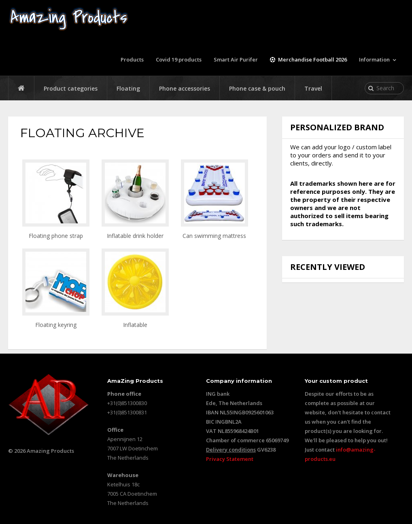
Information (374, 59)
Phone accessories (184, 88)
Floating (128, 88)
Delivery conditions (231, 449)
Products (132, 59)
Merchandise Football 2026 (308, 59)
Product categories (71, 88)
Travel (313, 88)
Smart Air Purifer (236, 59)
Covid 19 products (179, 59)
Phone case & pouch (257, 88)
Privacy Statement (229, 458)
